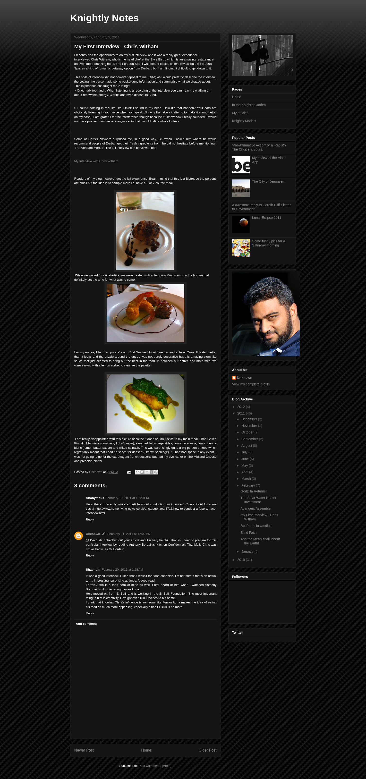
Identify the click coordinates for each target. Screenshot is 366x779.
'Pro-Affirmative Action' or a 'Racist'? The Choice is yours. (259, 147)
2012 (241, 407)
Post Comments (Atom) (155, 766)
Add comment (86, 624)
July (244, 452)
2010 (241, 560)
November (249, 426)
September (250, 439)
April (245, 472)
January (248, 551)
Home (146, 750)
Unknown (93, 534)
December (249, 419)
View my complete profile (251, 384)
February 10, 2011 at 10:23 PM (127, 498)
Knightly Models (244, 121)
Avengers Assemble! (255, 508)
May (245, 465)
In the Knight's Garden (249, 105)
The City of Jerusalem (268, 181)
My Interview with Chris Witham (96, 161)
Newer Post (84, 750)
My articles (240, 113)
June (245, 459)
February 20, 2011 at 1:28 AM (122, 569)
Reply (90, 519)
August (247, 446)
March (246, 479)
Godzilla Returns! (253, 491)
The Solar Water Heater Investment (258, 500)
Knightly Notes (104, 18)
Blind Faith (248, 532)
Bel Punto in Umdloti (255, 526)
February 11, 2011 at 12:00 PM (129, 534)
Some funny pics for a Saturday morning (268, 243)
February (248, 485)
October (248, 432)
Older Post (208, 750)
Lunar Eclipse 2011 (266, 218)
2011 (241, 413)
